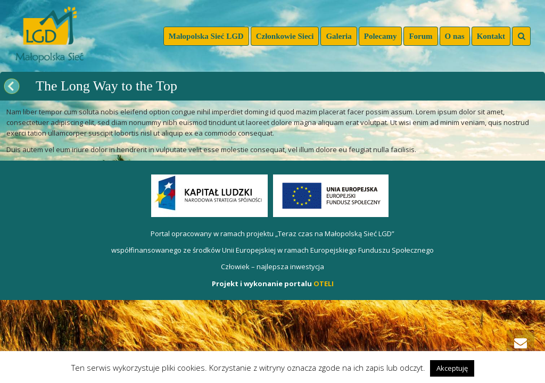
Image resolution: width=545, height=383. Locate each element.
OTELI (323, 283)
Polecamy (380, 36)
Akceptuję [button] (452, 368)
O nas (455, 36)
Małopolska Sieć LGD (206, 36)
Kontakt (491, 36)
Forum (420, 36)
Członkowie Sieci (285, 36)
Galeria (338, 36)
